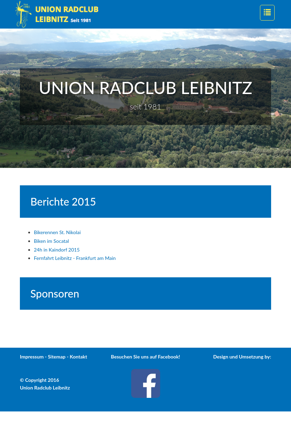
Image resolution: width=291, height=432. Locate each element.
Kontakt (78, 357)
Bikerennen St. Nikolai (57, 232)
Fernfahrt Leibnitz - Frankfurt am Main (75, 258)
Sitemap (57, 357)
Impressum (32, 357)
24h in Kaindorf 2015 (57, 250)
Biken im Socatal (51, 241)
